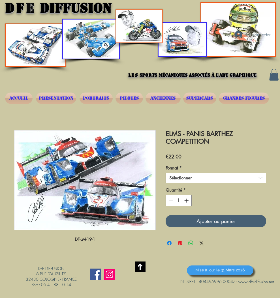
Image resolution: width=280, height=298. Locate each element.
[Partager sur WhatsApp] (190, 243)
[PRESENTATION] (56, 98)
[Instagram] (109, 274)
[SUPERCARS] (199, 98)
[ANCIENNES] (163, 98)
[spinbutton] (178, 200)
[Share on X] (201, 243)
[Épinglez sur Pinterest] (180, 243)
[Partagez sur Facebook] (169, 243)
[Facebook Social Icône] (95, 274)
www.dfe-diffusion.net (256, 281)
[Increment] (187, 200)
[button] (274, 75)
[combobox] (216, 178)
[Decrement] (170, 200)
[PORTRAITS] (96, 98)
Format (174, 168)
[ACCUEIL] (19, 98)
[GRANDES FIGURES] (244, 98)
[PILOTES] (129, 98)
